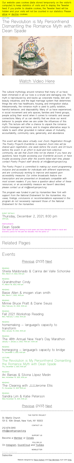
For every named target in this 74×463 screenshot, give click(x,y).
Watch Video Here (37, 81)
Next (48, 261)
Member (18, 437)
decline (15, 14)
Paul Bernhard (54, 460)
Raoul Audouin (39, 460)
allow (4, 14)
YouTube (40, 445)
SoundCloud (24, 445)
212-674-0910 (9, 427)
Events (8, 254)
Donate (30, 437)
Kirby (70, 460)
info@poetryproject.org (14, 430)
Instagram (11, 445)
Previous (28, 261)
